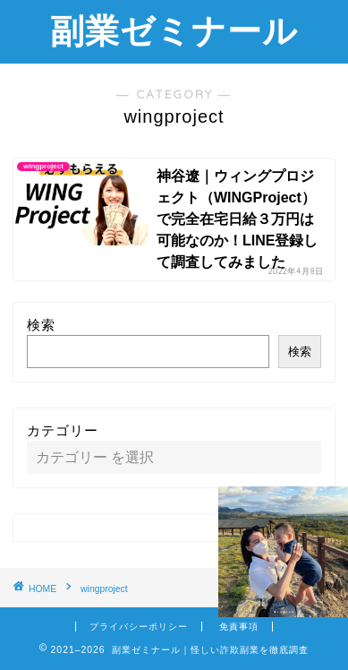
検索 (41, 324)
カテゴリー (62, 430)
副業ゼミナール (174, 30)
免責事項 (239, 626)
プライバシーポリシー (138, 626)
